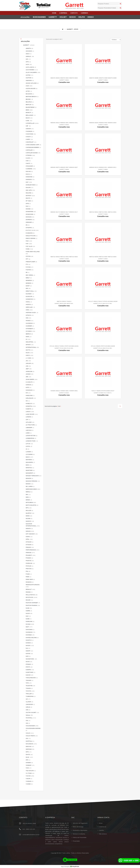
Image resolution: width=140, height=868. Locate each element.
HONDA (29, 320)
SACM (29, 613)
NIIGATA (29, 528)
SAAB (29, 608)
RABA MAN (30, 579)
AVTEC (29, 91)
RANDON (29, 582)
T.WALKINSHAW (32, 677)
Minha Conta (103, 817)
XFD (28, 760)
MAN (29, 465)
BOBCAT (29, 112)
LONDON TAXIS (32, 441)
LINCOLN (29, 430)
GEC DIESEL (30, 275)
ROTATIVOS (31, 597)
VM (28, 723)
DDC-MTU (30, 190)
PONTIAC (30, 560)
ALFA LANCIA (31, 67)
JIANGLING (30, 371)
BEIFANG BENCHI (32, 96)
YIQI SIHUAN (31, 770)
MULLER (29, 510)
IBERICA (29, 334)
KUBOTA (29, 409)
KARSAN (29, 385)
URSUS (29, 707)
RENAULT (30, 589)
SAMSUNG (30, 621)
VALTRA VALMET (32, 712)
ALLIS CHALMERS (33, 72)
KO (28, 401)
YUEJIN (29, 778)
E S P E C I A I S (32, 230)
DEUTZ (29, 198)
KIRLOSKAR (31, 398)
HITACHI (30, 315)
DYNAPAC (30, 227)
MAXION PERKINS (33, 481)
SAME (28, 619)
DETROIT (30, 195)
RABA (28, 576)
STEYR (29, 667)
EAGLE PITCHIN (31, 235)
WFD (28, 752)
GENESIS (29, 283)
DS (27, 225)
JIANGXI (29, 374)
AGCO (28, 54)
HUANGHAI (30, 323)
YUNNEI (29, 784)
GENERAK (30, 280)
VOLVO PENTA (32, 736)
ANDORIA (30, 80)
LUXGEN (29, 451)
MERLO (29, 492)
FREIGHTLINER (31, 261)
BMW (29, 110)
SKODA (30, 645)
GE (27, 272)
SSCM (29, 661)
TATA (29, 683)
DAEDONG (30, 177)
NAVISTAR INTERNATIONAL (33, 525)
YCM (28, 768)
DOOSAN (30, 217)
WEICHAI (30, 746)
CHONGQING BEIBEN (33, 147)
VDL (28, 720)
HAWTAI (29, 304)
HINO (29, 310)
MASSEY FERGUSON (33, 475)
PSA (28, 571)
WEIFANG (30, 749)
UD (28, 699)
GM (28, 288)
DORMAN (30, 219)
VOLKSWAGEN (32, 726)
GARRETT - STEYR (72, 29)
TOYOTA (30, 691)
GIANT (29, 286)
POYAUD (29, 566)
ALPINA (29, 75)
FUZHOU (29, 270)
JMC (28, 376)
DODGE (29, 209)
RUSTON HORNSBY (33, 602)
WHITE (29, 754)
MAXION (29, 478)
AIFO (28, 62)
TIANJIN (29, 688)
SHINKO (29, 643)
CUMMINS (31, 169)
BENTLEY (29, 104)
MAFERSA (30, 459)
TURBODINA (31, 696)
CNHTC (29, 163)
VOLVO (30, 733)
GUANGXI (30, 294)
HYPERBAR (30, 328)
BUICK (29, 118)
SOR (28, 656)
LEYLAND (30, 422)
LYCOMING (30, 454)
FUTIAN (29, 267)
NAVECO (30, 521)
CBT (28, 126)
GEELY (29, 278)
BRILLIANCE (31, 115)
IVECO (29, 355)
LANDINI (29, 417)
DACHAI (29, 171)
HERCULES (30, 307)
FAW (29, 241)
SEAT (29, 627)
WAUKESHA (31, 744)
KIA (28, 393)
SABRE (29, 611)
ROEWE (29, 592)
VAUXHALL (31, 718)
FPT (28, 259)
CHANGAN (30, 131)
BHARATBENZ (31, 107)
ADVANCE (30, 51)
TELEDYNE (30, 685)
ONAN (29, 536)
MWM (29, 516)
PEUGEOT (30, 555)
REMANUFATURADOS (33, 585)
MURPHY (30, 513)
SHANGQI (30, 635)
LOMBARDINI (31, 438)
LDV (28, 419)
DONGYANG (30, 214)
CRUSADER (30, 166)
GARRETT (28, 45)
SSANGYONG (31, 659)
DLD (28, 206)
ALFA (29, 64)
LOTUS (29, 443)
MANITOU (30, 467)
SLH (28, 648)
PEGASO (30, 547)
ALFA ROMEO (32, 70)
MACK (29, 457)
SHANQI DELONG (32, 637)
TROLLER (30, 693)
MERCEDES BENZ (33, 489)
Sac (73, 817)
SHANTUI (29, 640)
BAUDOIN (30, 94)
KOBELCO (30, 403)
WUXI (29, 757)
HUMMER (30, 326)
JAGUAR (29, 363)
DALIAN (29, 187)
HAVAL (29, 302)
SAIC (28, 616)
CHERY (29, 139)
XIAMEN (29, 762)
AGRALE (30, 56)
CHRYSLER (30, 150)
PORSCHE (30, 563)
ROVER (29, 600)
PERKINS (30, 552)
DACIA (29, 174)
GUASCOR (30, 296)
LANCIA (30, 411)
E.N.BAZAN (30, 233)
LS (27, 449)
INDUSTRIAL (31, 342)
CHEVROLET (31, 142)
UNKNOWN (30, 704)
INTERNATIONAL (32, 347)
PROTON (29, 568)
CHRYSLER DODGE (33, 153)
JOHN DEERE (31, 379)
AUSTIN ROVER (31, 88)
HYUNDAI (30, 331)
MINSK (29, 500)
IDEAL (28, 336)
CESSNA (30, 128)
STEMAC (29, 664)
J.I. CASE (30, 358)
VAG (28, 710)
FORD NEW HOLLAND (33, 252)
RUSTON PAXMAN (33, 605)
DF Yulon (29, 201)
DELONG (29, 193)
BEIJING (29, 99)
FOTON (29, 256)
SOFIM (29, 653)
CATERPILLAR (32, 123)
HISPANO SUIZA (32, 312)
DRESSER (30, 222)
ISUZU (29, 352)
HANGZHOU (30, 299)
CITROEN (30, 155)
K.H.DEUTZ (30, 382)
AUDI (29, 86)
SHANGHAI (30, 632)
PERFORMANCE (32, 550)
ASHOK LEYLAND (32, 83)
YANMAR (30, 765)
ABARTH (29, 48)
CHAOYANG (31, 134)
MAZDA (29, 484)
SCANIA (30, 624)
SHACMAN (30, 629)
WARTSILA (30, 741)
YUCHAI (30, 776)
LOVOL (29, 446)
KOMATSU (31, 406)
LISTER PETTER (31, 435)
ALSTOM (29, 78)
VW (28, 738)
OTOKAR (29, 542)
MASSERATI (30, 473)
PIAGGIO (29, 558)
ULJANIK (29, 701)
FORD (29, 249)
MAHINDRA (30, 462)
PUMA (29, 574)
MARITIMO (30, 470)
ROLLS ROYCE (31, 595)
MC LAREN (30, 486)
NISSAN (30, 531)
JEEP (28, 369)
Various (29, 715)
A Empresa (50, 817)
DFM (28, 203)
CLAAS (29, 158)
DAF (29, 182)
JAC (28, 360)
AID (28, 59)
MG (28, 494)
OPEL (29, 539)
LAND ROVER (32, 414)
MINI (28, 497)
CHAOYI (29, 136)
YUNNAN (29, 781)
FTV (28, 264)
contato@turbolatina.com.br (30, 834)
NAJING (29, 518)
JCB (28, 366)
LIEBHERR (30, 427)
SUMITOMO (30, 672)
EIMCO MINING (31, 238)
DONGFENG (31, 211)
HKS (28, 318)
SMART (29, 651)
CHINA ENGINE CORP (33, 144)
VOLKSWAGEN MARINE (33, 729)
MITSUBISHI (31, 502)
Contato (23, 817)
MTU (28, 508)
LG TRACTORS (31, 425)
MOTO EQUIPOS (32, 505)
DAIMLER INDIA (32, 185)
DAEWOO (30, 179)
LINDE (29, 433)
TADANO (29, 680)
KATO (28, 387)
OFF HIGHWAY (32, 534)
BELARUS (30, 102)
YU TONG (30, 773)
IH (28, 339)
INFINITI (29, 344)
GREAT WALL (31, 291)
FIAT (29, 243)
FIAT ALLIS (30, 246)
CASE (29, 120)
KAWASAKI (30, 390)
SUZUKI (29, 675)
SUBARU (30, 669)
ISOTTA (29, 350)
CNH (28, 160)
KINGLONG (30, 395)
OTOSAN (29, 544)
